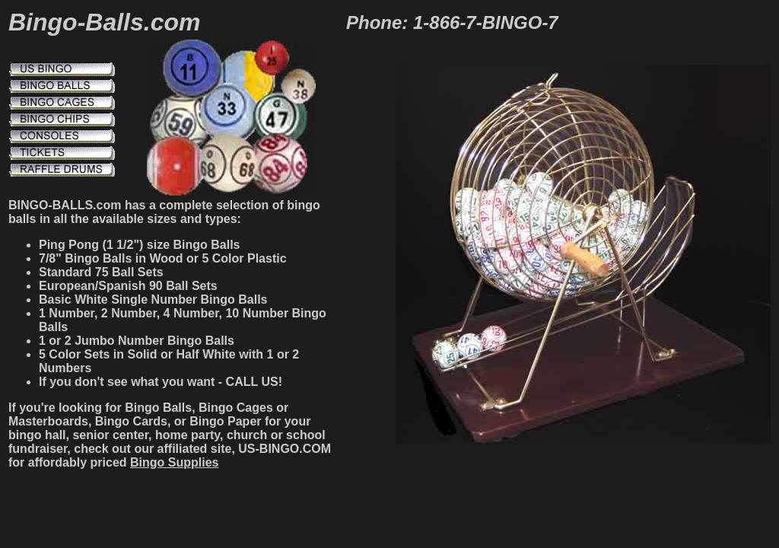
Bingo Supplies (174, 462)
